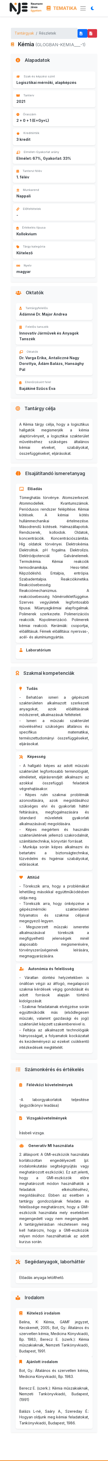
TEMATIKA (62, 8)
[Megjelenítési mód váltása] (93, 8)
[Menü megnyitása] (83, 8)
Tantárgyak (24, 33)
